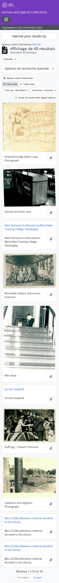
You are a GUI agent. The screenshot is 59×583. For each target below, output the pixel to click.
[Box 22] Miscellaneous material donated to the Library (29, 548)
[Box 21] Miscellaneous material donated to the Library (29, 520)
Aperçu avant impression (18, 78)
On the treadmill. (15, 389)
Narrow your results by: (29, 36)
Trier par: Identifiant (16, 90)
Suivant (37, 577)
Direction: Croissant (43, 90)
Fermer (36, 44)
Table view (27, 84)
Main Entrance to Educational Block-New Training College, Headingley (28, 227)
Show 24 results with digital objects (35, 97)
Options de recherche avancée (27, 68)
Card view (10, 84)
